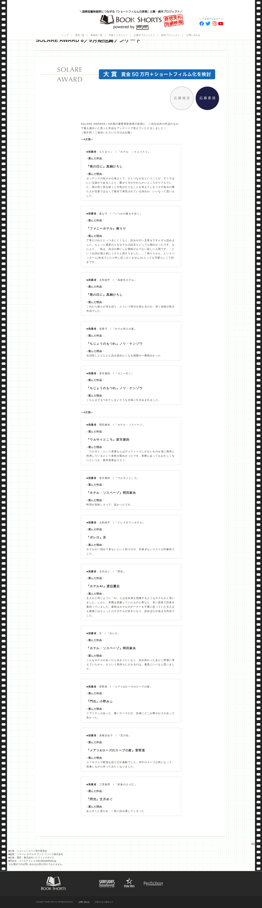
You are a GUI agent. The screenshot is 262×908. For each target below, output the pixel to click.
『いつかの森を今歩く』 (127, 213)
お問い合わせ (193, 35)
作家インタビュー (118, 35)
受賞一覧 (79, 35)
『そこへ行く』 (124, 373)
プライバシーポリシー (104, 902)
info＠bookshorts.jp (46, 861)
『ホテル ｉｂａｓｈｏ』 (134, 151)
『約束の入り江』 (126, 784)
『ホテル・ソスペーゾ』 (130, 424)
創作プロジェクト (170, 35)
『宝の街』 (125, 735)
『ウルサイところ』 (127, 478)
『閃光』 (120, 571)
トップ (65, 35)
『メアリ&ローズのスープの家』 (132, 686)
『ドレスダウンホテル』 (130, 522)
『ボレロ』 (113, 633)
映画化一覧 (96, 35)
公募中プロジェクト (144, 35)
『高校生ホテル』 (126, 279)
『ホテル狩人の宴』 (124, 328)
